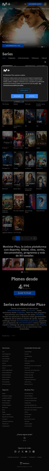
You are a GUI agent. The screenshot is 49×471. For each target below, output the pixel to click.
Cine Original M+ (6, 354)
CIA (37, 126)
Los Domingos (28, 351)
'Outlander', (31, 310)
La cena (27, 354)
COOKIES (39, 457)
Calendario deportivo (31, 9)
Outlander (27, 363)
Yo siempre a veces (17, 126)
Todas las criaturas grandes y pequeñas (5, 211)
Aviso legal (24, 457)
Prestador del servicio (13, 457)
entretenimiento (26, 323)
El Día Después (6, 403)
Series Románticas (7, 372)
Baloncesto (5, 407)
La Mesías (28, 168)
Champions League (7, 396)
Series (4, 9)
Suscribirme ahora (35, 4)
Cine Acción (5, 361)
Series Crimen (5, 379)
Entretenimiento (6, 384)
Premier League (6, 400)
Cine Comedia (5, 358)
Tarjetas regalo (28, 423)
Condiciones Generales (30, 400)
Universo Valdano (6, 405)
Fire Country (17, 232)
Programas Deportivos (30, 379)
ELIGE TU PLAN (24, 293)
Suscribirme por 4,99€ (13, 45)
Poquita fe (39, 168)
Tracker (16, 168)
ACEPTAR (31, 96)
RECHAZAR (17, 96)
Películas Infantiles (7, 365)
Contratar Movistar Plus (30, 405)
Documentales (6, 382)
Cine (11, 9)
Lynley (38, 148)
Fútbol (17, 9)
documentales (23, 321)
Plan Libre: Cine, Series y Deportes (33, 407)
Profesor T (5, 148)
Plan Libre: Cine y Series (31, 409)
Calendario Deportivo (7, 421)
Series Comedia (6, 377)
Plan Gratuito (28, 414)
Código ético (28, 403)
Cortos (4, 363)
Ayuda (24, 439)
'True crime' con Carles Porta (32, 370)
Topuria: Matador (6, 414)
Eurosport (4, 419)
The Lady (27, 104)
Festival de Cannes (29, 372)
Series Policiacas (6, 375)
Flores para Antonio (30, 361)
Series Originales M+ (7, 370)
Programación (5, 426)
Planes (26, 412)
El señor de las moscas (40, 104)
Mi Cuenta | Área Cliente (31, 398)
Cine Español (5, 356)
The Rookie (5, 104)
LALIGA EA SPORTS (6, 398)
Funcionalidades (29, 396)
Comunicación (28, 426)
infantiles (40, 314)
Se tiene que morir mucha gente (33, 365)
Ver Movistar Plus (29, 393)
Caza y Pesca (28, 382)
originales (21, 312)
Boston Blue (17, 188)
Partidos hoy (5, 423)
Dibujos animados (29, 377)
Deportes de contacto (7, 416)
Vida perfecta (40, 210)
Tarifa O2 (27, 421)
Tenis (3, 409)
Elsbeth (16, 104)
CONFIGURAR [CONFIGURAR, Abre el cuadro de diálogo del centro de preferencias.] (24, 90)
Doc (3, 126)
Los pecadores (28, 356)
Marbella (39, 188)
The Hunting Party (28, 211)
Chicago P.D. (6, 168)
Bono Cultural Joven (30, 419)
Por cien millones (19, 210)
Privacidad (32, 457)
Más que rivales (18, 148)
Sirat (26, 358)
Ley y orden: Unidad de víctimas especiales (28, 189)
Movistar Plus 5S (29, 384)
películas (34, 321)
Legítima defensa (7, 232)
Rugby (3, 412)
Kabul (26, 148)
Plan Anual (27, 416)
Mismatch (5, 188)
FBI (26, 126)
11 (31, 238)
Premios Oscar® (29, 375)
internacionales (14, 310)
